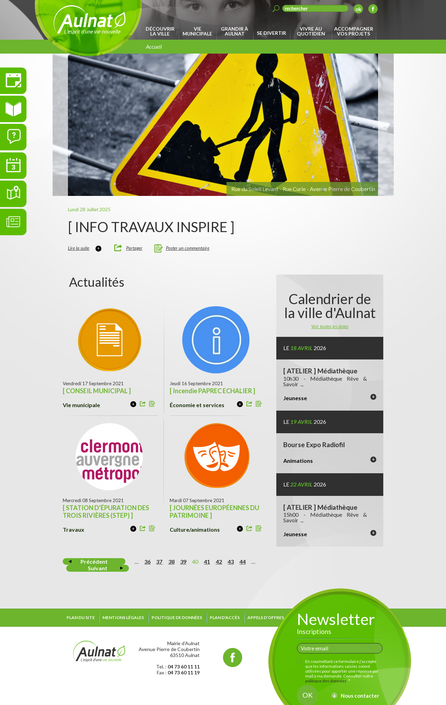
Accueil (154, 46)
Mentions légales (123, 617)
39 (183, 561)
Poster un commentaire (187, 248)
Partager (134, 248)
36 (147, 561)
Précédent (94, 561)
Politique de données (177, 617)
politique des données (326, 680)
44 (242, 561)
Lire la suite (78, 248)
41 (207, 561)
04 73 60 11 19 (184, 672)
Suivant (97, 568)
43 (231, 561)
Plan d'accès (225, 617)
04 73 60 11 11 (184, 667)
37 (159, 561)
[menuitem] (161, 31)
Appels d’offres (265, 617)
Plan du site (81, 617)
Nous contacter (360, 695)
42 (219, 561)
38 (171, 561)
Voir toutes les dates (329, 326)
